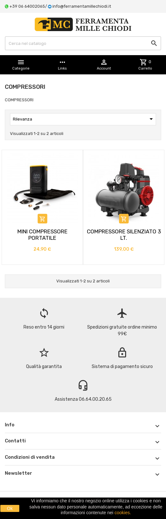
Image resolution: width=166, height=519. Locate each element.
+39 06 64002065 (27, 6)
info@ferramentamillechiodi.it (81, 6)
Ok (10, 508)
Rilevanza (84, 119)
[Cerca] (83, 43)
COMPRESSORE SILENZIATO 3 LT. (124, 234)
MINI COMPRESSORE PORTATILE (42, 234)
